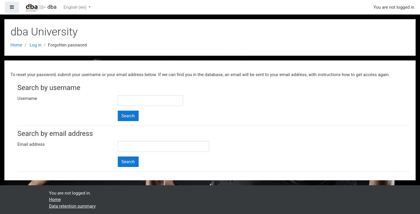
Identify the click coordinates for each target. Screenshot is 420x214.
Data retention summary (72, 206)
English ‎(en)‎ (76, 7)
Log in (35, 45)
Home (16, 45)
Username (27, 98)
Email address (31, 144)
